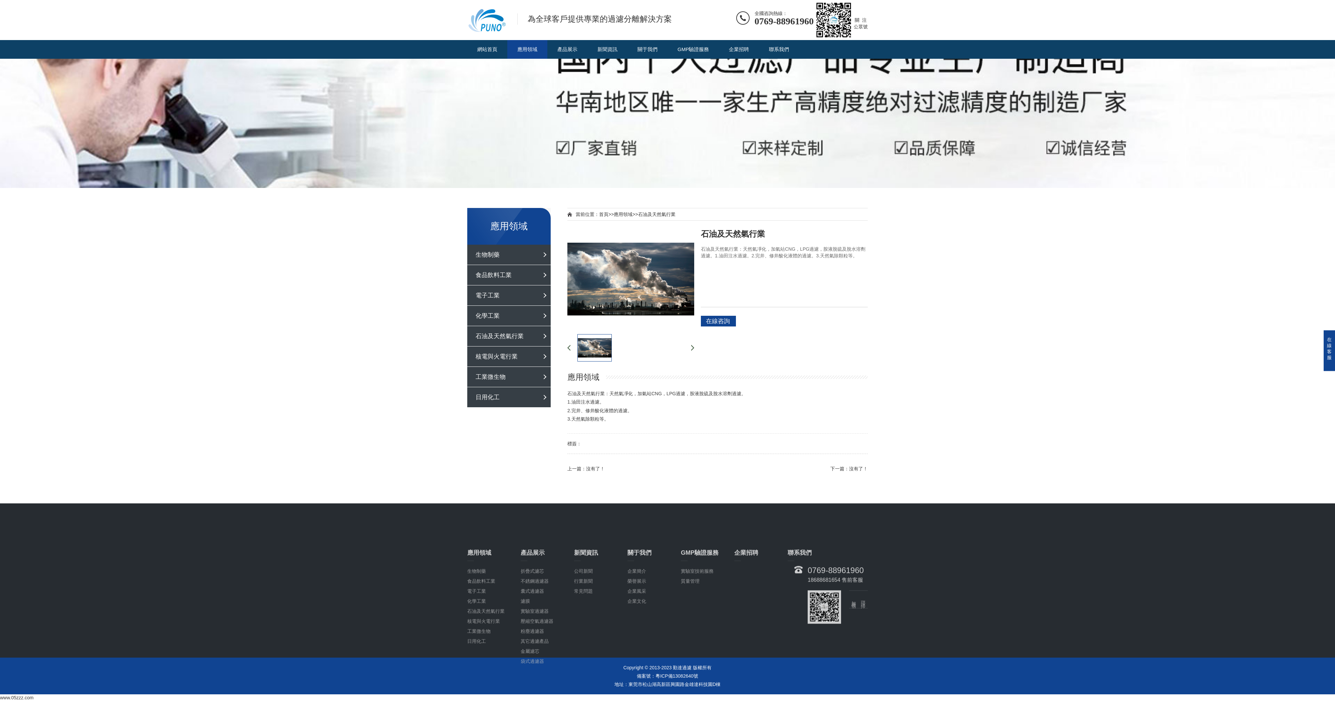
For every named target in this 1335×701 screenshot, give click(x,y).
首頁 (603, 214)
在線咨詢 (718, 321)
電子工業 (488, 295)
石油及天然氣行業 (500, 336)
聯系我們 (779, 49)
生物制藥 (488, 254)
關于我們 (647, 49)
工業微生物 (491, 377)
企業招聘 (739, 49)
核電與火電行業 (497, 356)
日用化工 (488, 397)
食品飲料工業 (494, 275)
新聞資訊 (607, 49)
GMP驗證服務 (693, 49)
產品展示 (567, 49)
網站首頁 (487, 49)
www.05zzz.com (16, 697)
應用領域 (527, 49)
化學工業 (488, 315)
